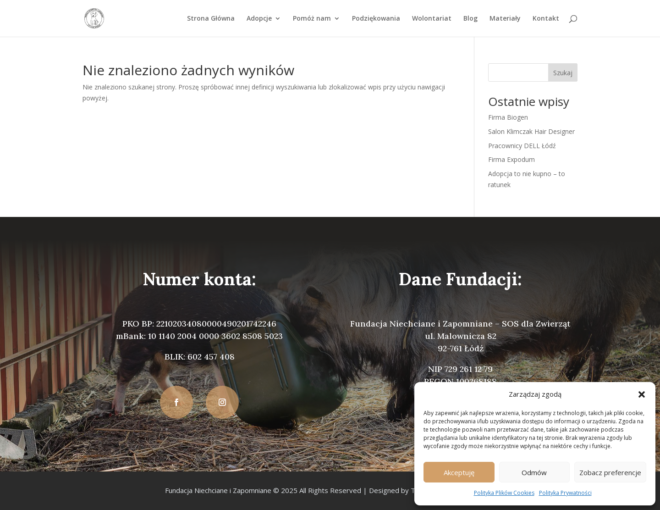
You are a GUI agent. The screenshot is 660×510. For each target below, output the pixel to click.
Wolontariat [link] (431, 18)
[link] (94, 17)
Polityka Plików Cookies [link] (504, 493)
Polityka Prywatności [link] (565, 493)
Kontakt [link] (546, 18)
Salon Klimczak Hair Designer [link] (531, 131)
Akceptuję (459, 472)
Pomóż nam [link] (312, 18)
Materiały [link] (505, 18)
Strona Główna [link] (211, 18)
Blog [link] (470, 18)
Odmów (534, 472)
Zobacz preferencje (610, 472)
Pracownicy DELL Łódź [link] (522, 145)
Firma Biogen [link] (508, 117)
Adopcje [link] (259, 18)
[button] (641, 394)
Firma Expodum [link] (511, 159)
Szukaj (562, 72)
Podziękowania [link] (376, 18)
